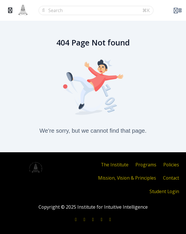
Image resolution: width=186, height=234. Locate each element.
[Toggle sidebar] (10, 10)
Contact (171, 178)
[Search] (93, 10)
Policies (171, 164)
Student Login (164, 191)
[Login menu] (177, 10)
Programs (145, 164)
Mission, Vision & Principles (127, 178)
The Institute (115, 164)
